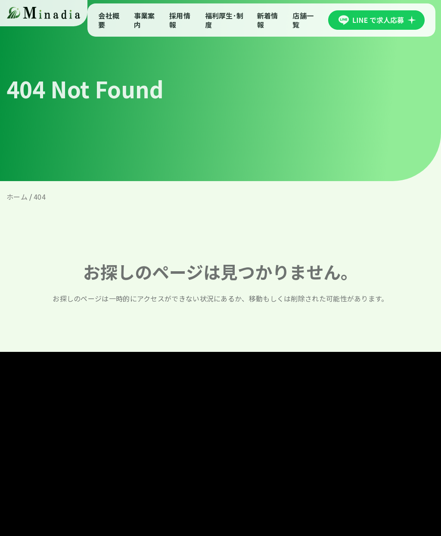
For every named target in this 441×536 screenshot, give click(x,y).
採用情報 (179, 20)
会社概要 (108, 20)
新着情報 (267, 20)
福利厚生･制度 (224, 20)
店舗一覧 (303, 20)
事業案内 (144, 20)
